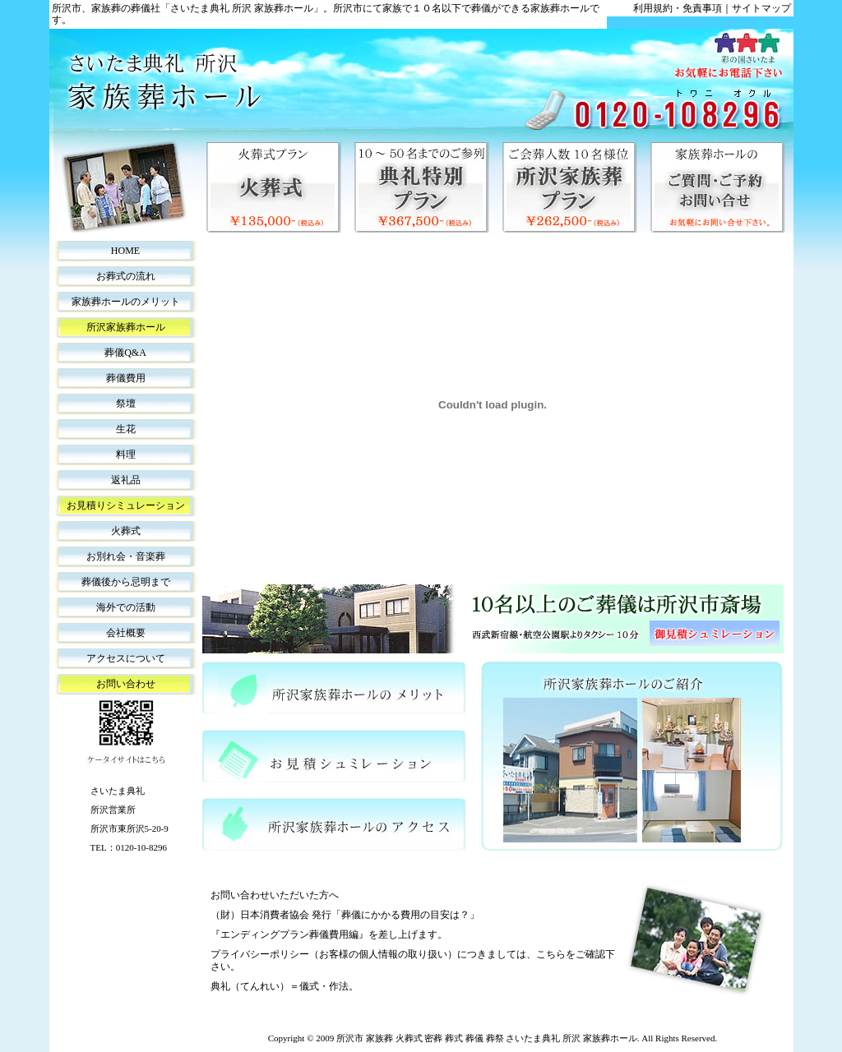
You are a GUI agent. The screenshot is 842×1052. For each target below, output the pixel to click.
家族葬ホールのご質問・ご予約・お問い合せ (717, 187)
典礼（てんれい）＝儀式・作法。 (284, 986)
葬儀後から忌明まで (125, 582)
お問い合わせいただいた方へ (274, 895)
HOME (125, 250)
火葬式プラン (273, 187)
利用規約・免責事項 (677, 8)
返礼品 (126, 480)
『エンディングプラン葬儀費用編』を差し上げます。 (328, 934)
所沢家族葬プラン (569, 187)
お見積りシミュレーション (126, 505)
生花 (126, 429)
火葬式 (126, 531)
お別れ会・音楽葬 (125, 556)
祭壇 (126, 403)
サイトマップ (761, 8)
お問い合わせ (125, 684)
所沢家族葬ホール (125, 327)
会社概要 (126, 633)
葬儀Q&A (125, 352)
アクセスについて (125, 658)
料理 (126, 454)
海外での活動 (125, 607)
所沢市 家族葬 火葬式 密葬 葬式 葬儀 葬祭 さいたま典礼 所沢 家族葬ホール (486, 1038)
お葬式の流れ (125, 276)
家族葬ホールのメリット (126, 301)
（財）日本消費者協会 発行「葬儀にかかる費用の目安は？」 (344, 914)
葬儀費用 (126, 378)
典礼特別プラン (421, 187)
